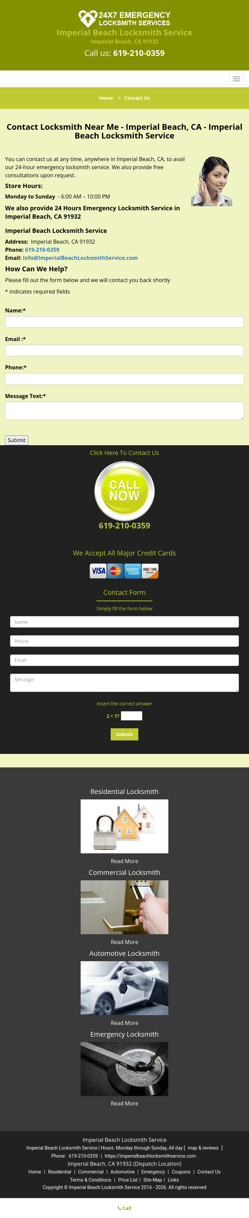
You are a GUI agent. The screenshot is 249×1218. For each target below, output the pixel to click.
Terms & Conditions (90, 1180)
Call (125, 1208)
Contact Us (209, 1172)
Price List (128, 1180)
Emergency (153, 1172)
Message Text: (25, 396)
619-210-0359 (139, 52)
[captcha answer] (131, 716)
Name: (15, 310)
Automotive (122, 1172)
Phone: (16, 367)
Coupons (181, 1172)
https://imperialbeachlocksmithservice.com (150, 1156)
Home (106, 98)
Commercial (91, 1172)
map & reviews (204, 1148)
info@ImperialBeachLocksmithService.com (80, 258)
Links (173, 1180)
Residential (59, 1172)
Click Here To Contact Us (124, 453)
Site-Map (152, 1180)
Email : (15, 339)
